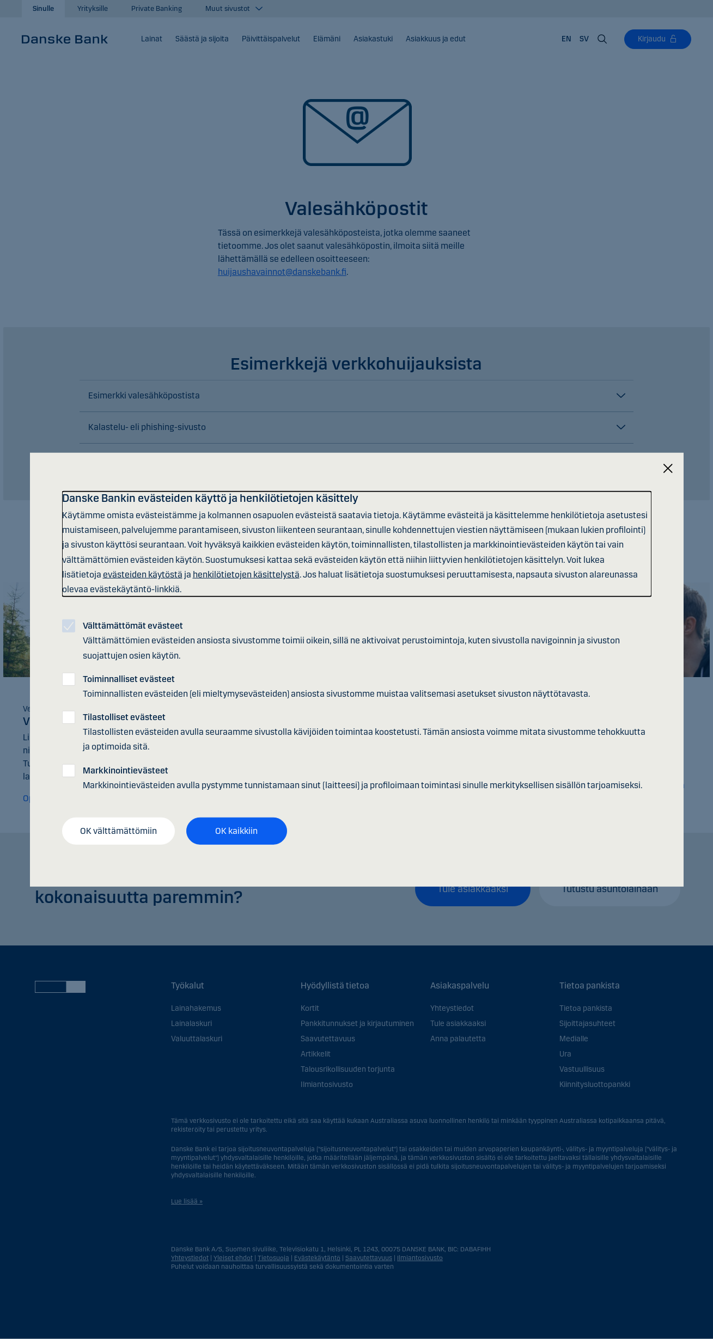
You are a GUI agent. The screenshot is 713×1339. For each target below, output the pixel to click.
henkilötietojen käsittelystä (246, 574)
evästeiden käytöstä (142, 574)
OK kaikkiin (236, 831)
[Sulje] (668, 469)
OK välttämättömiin (118, 831)
